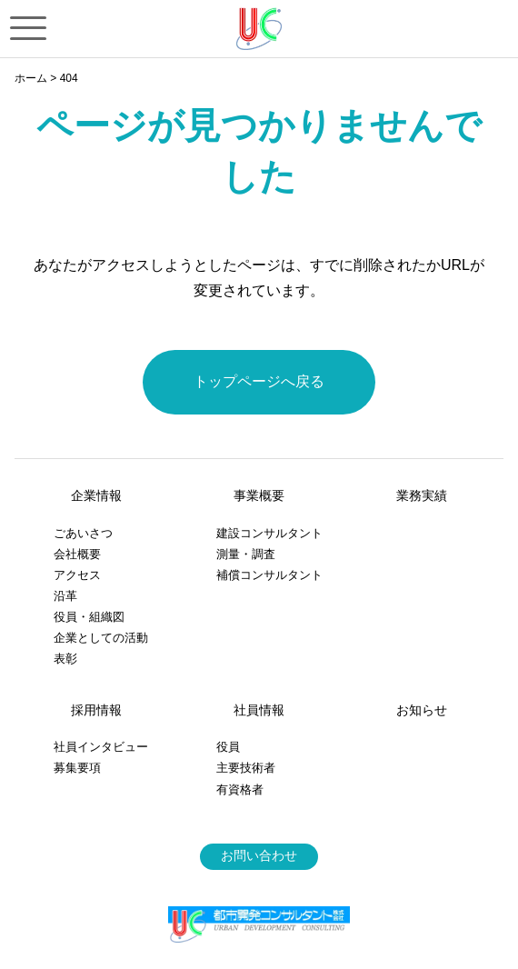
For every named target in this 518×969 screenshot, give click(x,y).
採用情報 (96, 710)
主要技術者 (245, 767)
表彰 (65, 658)
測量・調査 (245, 554)
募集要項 (77, 767)
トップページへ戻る (259, 381)
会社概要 (77, 554)
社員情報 (259, 710)
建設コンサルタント (269, 533)
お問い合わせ (259, 855)
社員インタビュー (101, 747)
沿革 (65, 596)
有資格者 (240, 789)
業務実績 (421, 495)
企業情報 (96, 495)
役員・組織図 (89, 617)
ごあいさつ (83, 533)
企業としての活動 (101, 637)
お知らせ (421, 710)
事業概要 (259, 495)
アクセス (77, 575)
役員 (228, 747)
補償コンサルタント (269, 575)
